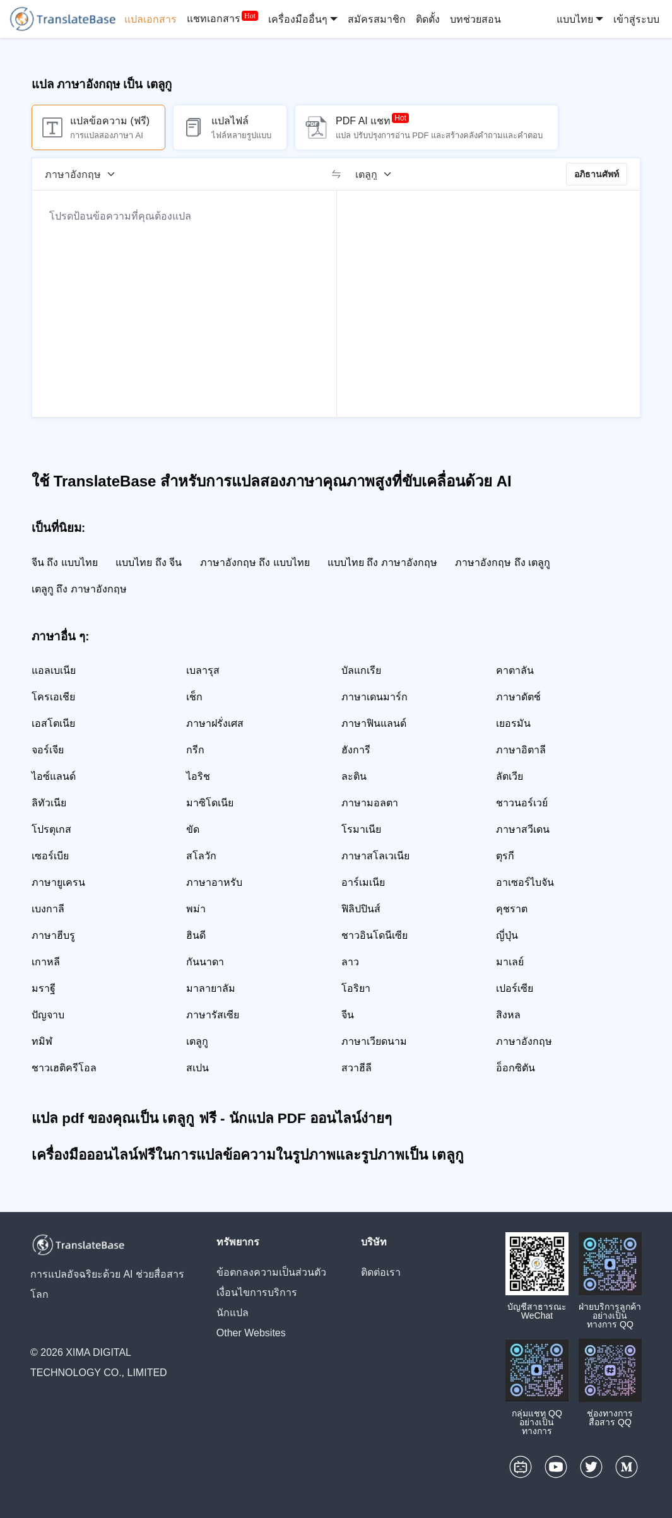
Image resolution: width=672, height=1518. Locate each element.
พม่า (196, 908)
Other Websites (251, 1332)
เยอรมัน (513, 723)
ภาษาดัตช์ (518, 696)
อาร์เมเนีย (363, 882)
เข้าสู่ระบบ (636, 19)
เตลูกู (197, 1041)
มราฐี (44, 988)
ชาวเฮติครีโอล (64, 1067)
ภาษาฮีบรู (53, 935)
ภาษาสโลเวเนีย (375, 855)
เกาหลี (46, 961)
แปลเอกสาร (150, 19)
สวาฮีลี (356, 1067)
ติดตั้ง (428, 19)
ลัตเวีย (509, 776)
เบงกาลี (48, 908)
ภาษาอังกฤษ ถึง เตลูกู (502, 562)
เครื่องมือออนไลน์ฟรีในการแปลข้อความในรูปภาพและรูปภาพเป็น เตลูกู (248, 1155)
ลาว (350, 961)
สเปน (197, 1067)
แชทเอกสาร (213, 19)
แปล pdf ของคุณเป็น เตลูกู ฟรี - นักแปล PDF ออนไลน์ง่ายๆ (212, 1118)
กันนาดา (205, 961)
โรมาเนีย (361, 829)
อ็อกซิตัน (515, 1067)
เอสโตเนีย (53, 723)
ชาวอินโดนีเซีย (374, 935)
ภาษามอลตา (369, 802)
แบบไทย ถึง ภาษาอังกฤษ (382, 562)
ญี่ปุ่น (507, 935)
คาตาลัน (515, 670)
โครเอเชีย (53, 696)
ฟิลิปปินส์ (360, 908)
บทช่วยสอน (475, 19)
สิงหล (508, 1014)
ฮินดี (196, 935)
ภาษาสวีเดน (523, 829)
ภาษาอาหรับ (214, 882)
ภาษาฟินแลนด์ (373, 723)
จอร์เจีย (48, 749)
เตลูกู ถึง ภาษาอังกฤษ (79, 589)
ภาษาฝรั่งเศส (215, 723)
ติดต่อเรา (381, 1272)
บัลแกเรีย (361, 670)
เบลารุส (203, 670)
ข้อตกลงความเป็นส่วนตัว (271, 1272)
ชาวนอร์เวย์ (522, 802)
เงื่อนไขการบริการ (256, 1292)
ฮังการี (355, 749)
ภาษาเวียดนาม (374, 1041)
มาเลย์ (510, 961)
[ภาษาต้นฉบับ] (84, 174)
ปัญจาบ (48, 1014)
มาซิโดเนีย (209, 802)
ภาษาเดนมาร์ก (374, 696)
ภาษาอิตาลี (521, 749)
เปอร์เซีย (514, 988)
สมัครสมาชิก (377, 19)
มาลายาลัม (210, 988)
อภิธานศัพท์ (596, 174)
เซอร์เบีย (50, 855)
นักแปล (232, 1312)
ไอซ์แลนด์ (54, 776)
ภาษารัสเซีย (212, 1014)
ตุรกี (505, 855)
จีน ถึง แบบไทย (65, 562)
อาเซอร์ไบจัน (525, 882)
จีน (347, 1014)
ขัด (192, 829)
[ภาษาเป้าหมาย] (377, 174)
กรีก (195, 749)
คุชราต (512, 908)
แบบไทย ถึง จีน (148, 562)
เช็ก (194, 696)
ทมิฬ (42, 1041)
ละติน (354, 776)
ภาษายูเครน (58, 882)
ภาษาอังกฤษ (524, 1041)
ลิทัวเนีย (49, 802)
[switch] (336, 174)
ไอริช (198, 776)
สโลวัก (201, 855)
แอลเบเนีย (54, 670)
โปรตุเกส (51, 829)
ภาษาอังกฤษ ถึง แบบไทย (255, 562)
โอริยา (355, 988)
